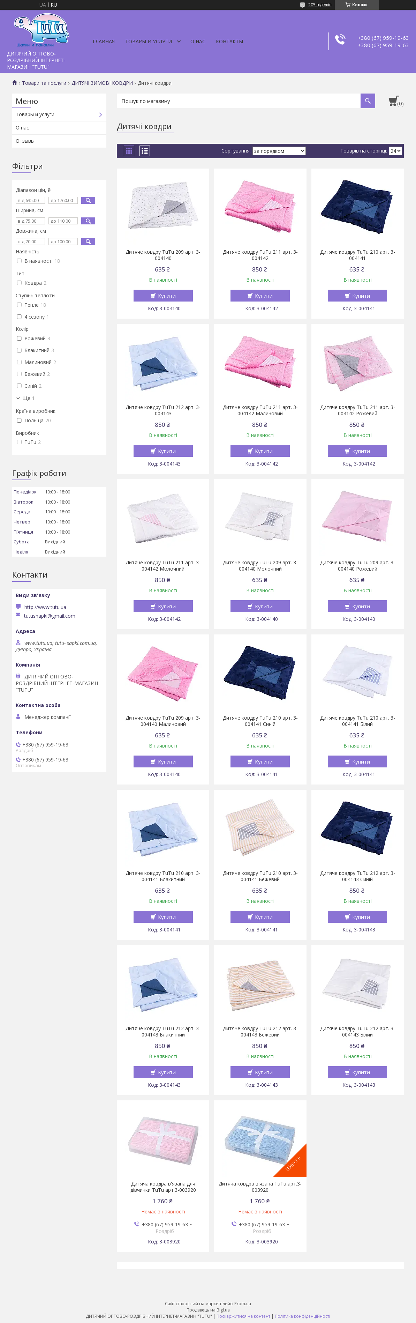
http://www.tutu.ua (45, 607)
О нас (197, 41)
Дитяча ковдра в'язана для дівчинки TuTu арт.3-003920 (163, 1187)
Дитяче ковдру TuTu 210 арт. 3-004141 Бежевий (260, 876)
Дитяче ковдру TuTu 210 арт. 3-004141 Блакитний (163, 876)
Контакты (229, 41)
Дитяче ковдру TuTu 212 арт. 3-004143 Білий (357, 1031)
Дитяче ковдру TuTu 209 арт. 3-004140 (163, 255)
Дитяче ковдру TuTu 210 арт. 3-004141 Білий (357, 721)
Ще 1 (28, 398)
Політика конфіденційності (302, 1316)
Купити (167, 295)
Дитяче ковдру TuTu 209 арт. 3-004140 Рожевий (357, 565)
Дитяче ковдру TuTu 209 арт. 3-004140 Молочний (260, 565)
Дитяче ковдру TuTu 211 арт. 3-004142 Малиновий (260, 410)
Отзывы (25, 140)
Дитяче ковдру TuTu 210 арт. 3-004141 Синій (260, 721)
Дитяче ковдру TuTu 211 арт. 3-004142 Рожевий (357, 410)
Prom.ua (242, 1304)
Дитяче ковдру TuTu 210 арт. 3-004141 (357, 255)
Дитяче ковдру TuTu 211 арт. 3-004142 (260, 255)
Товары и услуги (148, 41)
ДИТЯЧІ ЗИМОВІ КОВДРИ (102, 83)
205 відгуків (319, 5)
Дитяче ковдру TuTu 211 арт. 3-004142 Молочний (163, 565)
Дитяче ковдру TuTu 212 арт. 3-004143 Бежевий (260, 1031)
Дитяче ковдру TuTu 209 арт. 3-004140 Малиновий (163, 721)
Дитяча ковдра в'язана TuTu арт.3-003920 (260, 1187)
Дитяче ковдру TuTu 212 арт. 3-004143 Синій (357, 876)
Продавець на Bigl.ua (208, 1310)
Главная (104, 41)
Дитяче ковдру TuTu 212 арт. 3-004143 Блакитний (163, 1031)
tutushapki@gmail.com (49, 616)
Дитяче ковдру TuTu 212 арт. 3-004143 (163, 410)
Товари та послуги (44, 83)
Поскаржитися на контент (243, 1316)
